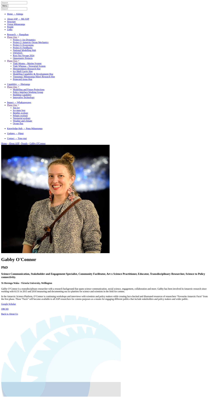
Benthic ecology (20, 113)
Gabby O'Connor (38, 143)
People (10, 27)
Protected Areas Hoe (22, 79)
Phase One (13, 37)
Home (4, 143)
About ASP (14, 143)
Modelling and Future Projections (29, 89)
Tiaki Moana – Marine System (27, 63)
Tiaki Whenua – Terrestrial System (29, 66)
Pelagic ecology (20, 115)
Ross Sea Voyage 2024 (23, 55)
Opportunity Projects (23, 58)
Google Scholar (8, 304)
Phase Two (13, 61)
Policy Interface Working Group (28, 92)
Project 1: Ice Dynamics (24, 40)
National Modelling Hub (24, 50)
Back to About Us (9, 314)
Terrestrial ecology (21, 118)
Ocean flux (18, 123)
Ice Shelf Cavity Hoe (23, 71)
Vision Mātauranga (16, 24)
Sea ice (16, 107)
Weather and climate (22, 121)
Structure (11, 21)
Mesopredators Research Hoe (26, 68)
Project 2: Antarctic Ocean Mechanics (31, 42)
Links (9, 29)
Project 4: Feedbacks (22, 47)
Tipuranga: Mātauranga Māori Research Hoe (34, 76)
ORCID (4, 309)
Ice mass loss (19, 110)
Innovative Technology (23, 97)
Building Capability (22, 95)
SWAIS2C (18, 53)
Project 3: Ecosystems (23, 45)
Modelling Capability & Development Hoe (33, 74)
